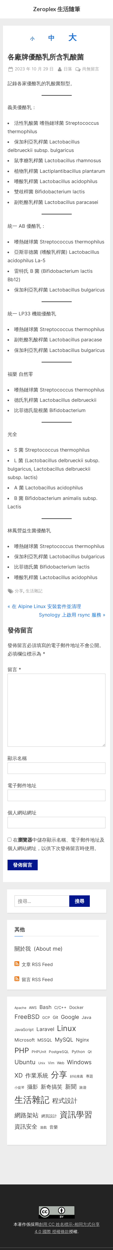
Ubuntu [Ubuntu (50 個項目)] (25, 1062)
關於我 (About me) (38, 948)
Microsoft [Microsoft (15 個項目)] (24, 1040)
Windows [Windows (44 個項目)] (79, 1062)
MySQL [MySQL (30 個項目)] (64, 1039)
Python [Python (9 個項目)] (78, 1051)
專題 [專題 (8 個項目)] (89, 1076)
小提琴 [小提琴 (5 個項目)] (19, 1088)
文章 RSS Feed (33, 964)
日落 (68, 68)
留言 (14, 669)
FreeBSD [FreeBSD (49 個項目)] (26, 1016)
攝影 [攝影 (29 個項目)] (32, 1087)
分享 (19, 590)
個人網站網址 (22, 813)
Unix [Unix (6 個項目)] (41, 1063)
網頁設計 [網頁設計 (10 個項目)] (49, 1115)
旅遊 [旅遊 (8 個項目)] (82, 1087)
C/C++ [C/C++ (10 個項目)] (60, 1007)
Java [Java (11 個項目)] (86, 1017)
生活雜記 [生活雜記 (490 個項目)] (31, 1099)
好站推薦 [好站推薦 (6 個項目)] (76, 1076)
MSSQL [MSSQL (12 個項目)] (44, 1040)
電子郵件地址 (22, 785)
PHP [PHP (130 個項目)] (21, 1050)
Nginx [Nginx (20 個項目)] (82, 1040)
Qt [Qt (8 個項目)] (90, 1051)
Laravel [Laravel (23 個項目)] (45, 1029)
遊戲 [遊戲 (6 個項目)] (43, 1127)
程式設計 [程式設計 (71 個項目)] (64, 1100)
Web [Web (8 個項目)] (60, 1063)
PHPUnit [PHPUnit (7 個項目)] (39, 1052)
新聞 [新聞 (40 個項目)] (71, 1086)
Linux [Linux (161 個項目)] (66, 1028)
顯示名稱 (17, 758)
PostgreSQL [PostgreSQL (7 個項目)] (59, 1052)
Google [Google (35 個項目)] (70, 1016)
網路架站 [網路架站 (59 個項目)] (26, 1115)
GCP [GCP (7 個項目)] (46, 1018)
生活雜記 (34, 590)
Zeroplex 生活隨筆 (56, 8)
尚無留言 (90, 69)
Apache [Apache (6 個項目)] (20, 1008)
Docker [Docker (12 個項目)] (76, 1007)
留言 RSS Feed (33, 979)
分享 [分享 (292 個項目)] (59, 1075)
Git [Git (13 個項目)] (55, 1017)
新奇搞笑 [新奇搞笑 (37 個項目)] (51, 1086)
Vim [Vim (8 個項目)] (51, 1063)
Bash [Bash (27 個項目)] (45, 1007)
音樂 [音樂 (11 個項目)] (53, 1127)
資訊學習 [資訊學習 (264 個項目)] (76, 1114)
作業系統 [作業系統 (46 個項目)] (36, 1075)
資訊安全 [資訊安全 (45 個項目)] (25, 1126)
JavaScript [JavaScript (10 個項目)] (24, 1029)
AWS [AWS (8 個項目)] (33, 1007)
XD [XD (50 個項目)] (18, 1075)
